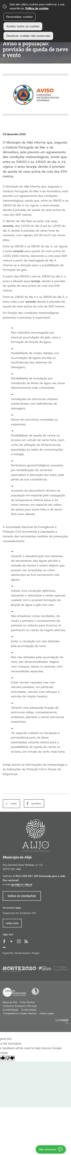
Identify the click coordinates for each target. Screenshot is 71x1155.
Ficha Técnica (27, 1002)
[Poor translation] (10, 1058)
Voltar (13, 803)
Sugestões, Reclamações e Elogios (20, 953)
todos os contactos (22, 896)
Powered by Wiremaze (61, 1022)
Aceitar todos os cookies (23, 26)
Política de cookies (36, 8)
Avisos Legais (46, 1013)
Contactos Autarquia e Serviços (20, 1005)
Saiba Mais (12, 923)
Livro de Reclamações (14, 992)
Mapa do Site (10, 1002)
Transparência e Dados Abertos (20, 1013)
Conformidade (28, 1009)
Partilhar (36, 803)
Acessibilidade (35, 991)
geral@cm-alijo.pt (21, 884)
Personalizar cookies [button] (19, 17)
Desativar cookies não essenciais (28, 36)
